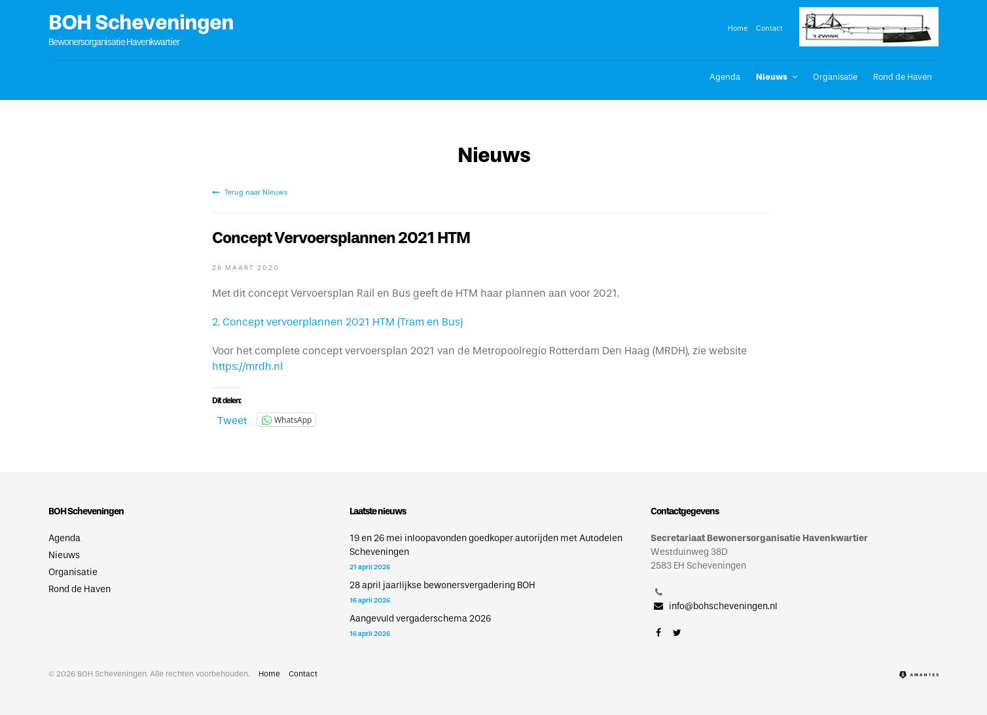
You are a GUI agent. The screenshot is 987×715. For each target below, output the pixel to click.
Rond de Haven (902, 77)
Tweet (232, 419)
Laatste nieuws (378, 511)
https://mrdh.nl (247, 366)
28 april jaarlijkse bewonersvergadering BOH (442, 585)
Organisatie (835, 77)
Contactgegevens (685, 511)
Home (737, 28)
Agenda (724, 77)
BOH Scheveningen (141, 22)
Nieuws (771, 77)
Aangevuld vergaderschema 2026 (420, 618)
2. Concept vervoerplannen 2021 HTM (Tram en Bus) (337, 322)
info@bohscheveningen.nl (714, 606)
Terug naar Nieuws (249, 192)
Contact (769, 28)
